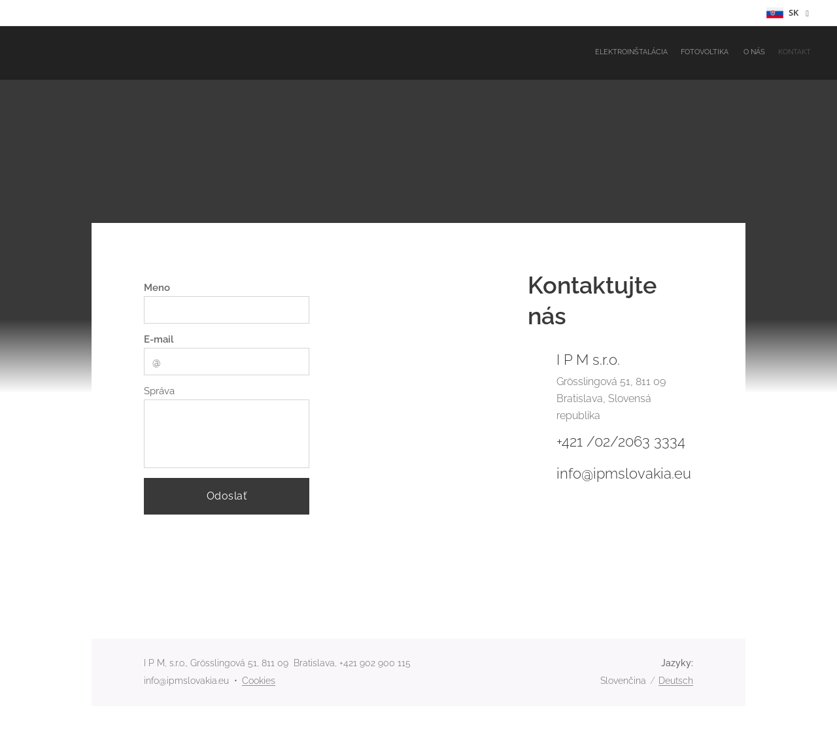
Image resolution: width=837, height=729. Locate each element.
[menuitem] (773, 53)
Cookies (258, 680)
